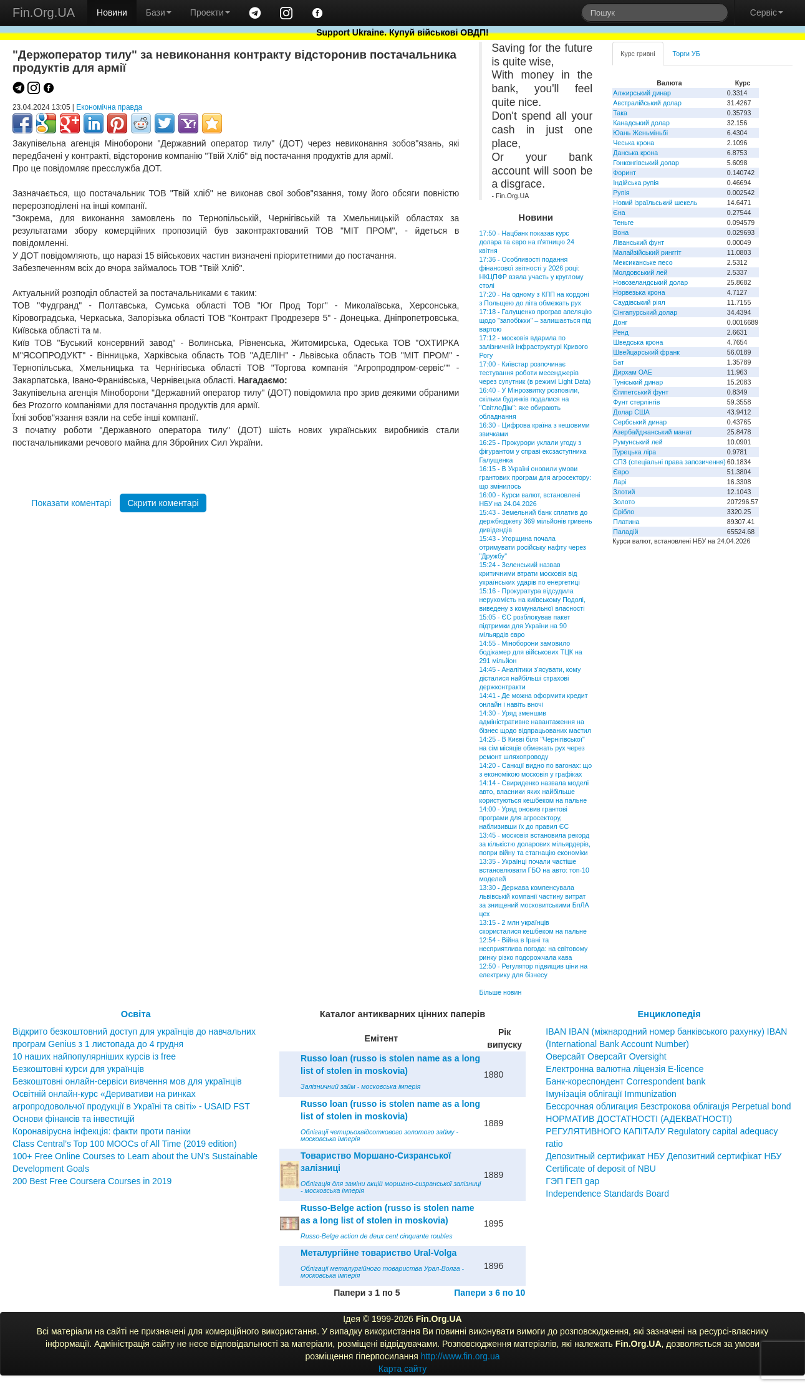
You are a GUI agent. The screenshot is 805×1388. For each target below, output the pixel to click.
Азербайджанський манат (652, 432)
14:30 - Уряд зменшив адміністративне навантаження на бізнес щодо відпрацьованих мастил (535, 721)
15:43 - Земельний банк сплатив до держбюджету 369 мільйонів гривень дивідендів (535, 521)
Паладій (625, 531)
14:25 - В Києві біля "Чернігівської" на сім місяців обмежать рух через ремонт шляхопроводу (531, 747)
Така (620, 113)
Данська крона (635, 152)
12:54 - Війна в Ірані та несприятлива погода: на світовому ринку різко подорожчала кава (533, 948)
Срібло (623, 511)
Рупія (621, 192)
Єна (619, 212)
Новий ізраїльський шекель (655, 202)
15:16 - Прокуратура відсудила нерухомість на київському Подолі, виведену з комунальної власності (532, 599)
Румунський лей (637, 442)
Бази (158, 12)
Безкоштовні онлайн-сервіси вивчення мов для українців (127, 1081)
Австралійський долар (647, 103)
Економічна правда (109, 107)
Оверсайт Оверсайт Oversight (606, 1056)
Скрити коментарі (162, 503)
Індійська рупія (635, 182)
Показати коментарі (71, 503)
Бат (618, 362)
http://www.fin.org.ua (460, 1356)
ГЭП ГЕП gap (572, 1181)
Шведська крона (638, 342)
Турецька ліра (634, 452)
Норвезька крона (639, 292)
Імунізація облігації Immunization (611, 1094)
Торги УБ (686, 53)
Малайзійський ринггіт (647, 252)
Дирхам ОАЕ (632, 372)
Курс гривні (637, 53)
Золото (624, 501)
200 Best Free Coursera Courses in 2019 (91, 1181)
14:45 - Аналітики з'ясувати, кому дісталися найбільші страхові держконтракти (530, 678)
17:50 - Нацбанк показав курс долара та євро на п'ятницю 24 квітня (526, 241)
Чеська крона (633, 142)
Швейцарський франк (646, 352)
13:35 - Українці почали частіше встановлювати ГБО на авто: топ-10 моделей (534, 870)
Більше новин (500, 992)
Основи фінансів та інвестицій (73, 1119)
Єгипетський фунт (640, 392)
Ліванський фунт (638, 242)
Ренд (621, 332)
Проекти (210, 12)
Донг (620, 322)
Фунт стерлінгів (636, 402)
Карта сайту (402, 1369)
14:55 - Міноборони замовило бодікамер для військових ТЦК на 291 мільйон (530, 651)
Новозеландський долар (650, 282)
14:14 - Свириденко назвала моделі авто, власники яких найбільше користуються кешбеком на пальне (534, 791)
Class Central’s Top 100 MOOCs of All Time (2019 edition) (124, 1144)
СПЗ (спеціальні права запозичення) (669, 462)
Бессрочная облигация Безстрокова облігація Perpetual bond (668, 1106)
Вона (621, 232)
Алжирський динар (642, 93)
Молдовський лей (640, 272)
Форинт (624, 172)
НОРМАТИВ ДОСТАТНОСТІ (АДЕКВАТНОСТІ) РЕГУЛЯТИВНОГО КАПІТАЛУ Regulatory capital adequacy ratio (662, 1131)
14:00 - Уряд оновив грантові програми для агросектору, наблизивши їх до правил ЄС (524, 817)
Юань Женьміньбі (640, 132)
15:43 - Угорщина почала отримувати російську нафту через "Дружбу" (532, 547)
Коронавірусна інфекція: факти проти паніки (101, 1131)
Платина (626, 521)
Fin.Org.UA (43, 12)
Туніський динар (638, 382)
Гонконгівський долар (646, 162)
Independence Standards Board (607, 1194)
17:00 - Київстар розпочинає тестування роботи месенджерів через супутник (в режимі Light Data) (534, 372)
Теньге (623, 222)
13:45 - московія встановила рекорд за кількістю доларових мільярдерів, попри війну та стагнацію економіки (534, 843)
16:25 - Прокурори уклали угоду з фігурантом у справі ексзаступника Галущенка (532, 451)
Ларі (619, 482)
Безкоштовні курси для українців (78, 1069)
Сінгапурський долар (645, 312)
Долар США (631, 412)
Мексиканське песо (642, 262)
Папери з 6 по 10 (489, 1293)
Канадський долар (641, 123)
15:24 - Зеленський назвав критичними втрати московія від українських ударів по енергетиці (529, 573)
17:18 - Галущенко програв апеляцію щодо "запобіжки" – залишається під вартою (535, 320)
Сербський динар (640, 422)
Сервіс (766, 12)
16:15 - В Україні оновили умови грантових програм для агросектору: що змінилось (535, 477)
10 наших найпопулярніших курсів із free (94, 1056)
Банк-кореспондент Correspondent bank (625, 1081)
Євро (621, 472)
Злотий (624, 491)
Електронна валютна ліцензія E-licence (624, 1069)
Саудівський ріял (639, 302)
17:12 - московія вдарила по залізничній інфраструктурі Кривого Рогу (533, 346)
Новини (112, 12)
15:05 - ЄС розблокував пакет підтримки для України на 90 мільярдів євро (524, 625)
